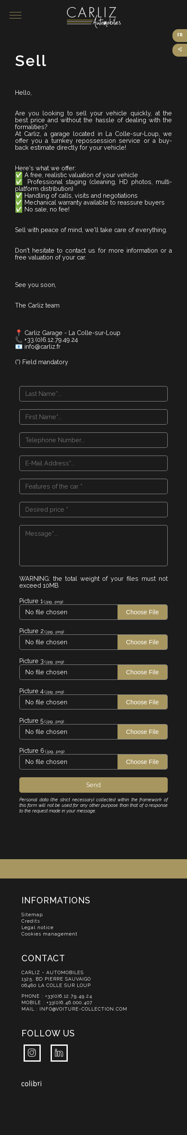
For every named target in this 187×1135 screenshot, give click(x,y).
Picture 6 (31, 750)
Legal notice (37, 927)
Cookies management (49, 934)
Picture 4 (31, 691)
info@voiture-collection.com (83, 1009)
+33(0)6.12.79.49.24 (68, 996)
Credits (30, 921)
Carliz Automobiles (127, 17)
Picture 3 (31, 661)
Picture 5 (31, 720)
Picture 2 (31, 631)
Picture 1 (31, 601)
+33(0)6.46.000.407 (69, 1002)
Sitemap (32, 915)
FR (180, 35)
